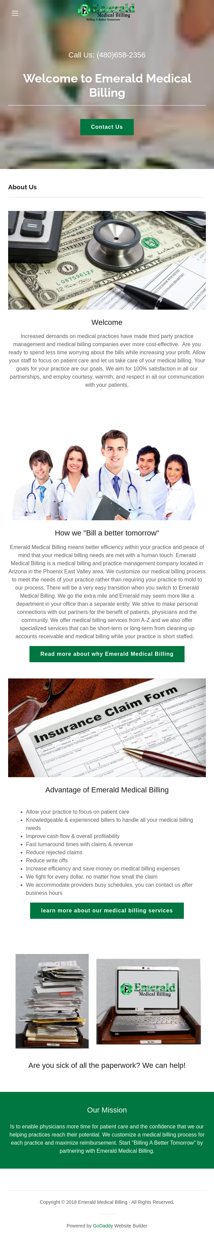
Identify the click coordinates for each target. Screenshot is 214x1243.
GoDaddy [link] (103, 1225)
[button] (21, 13)
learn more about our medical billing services (107, 910)
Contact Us (107, 127)
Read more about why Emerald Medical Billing (107, 654)
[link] (107, 13)
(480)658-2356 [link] (121, 55)
